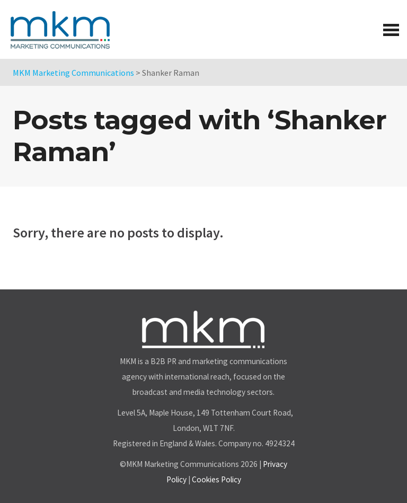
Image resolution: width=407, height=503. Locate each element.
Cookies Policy (216, 479)
